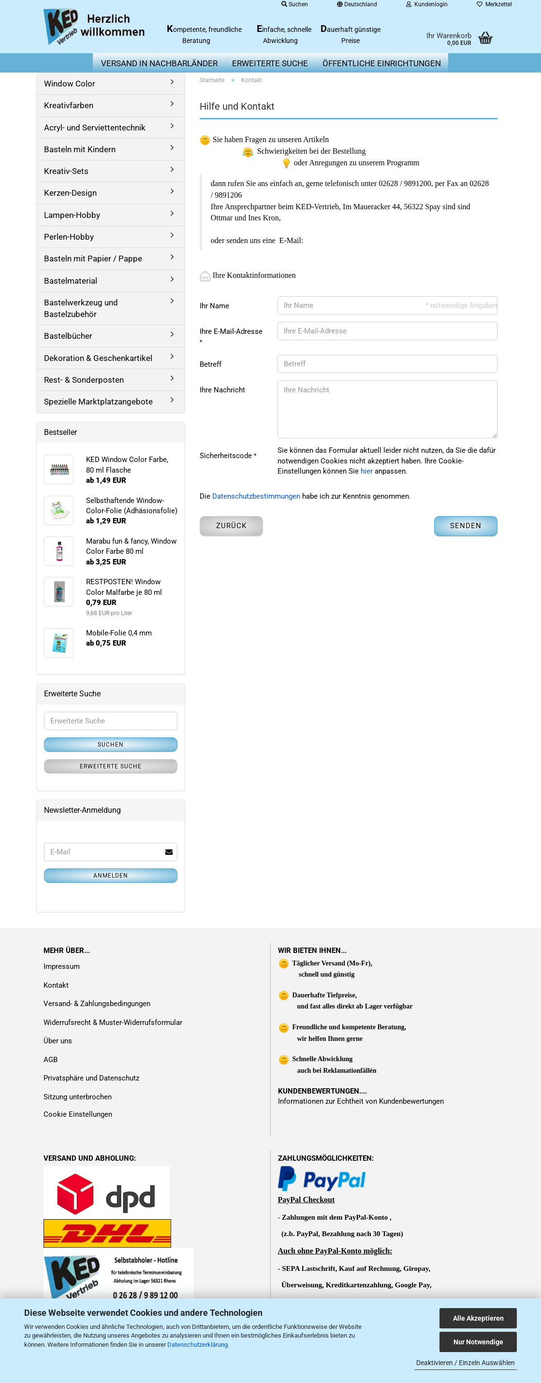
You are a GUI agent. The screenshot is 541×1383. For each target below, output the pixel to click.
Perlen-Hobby (69, 237)
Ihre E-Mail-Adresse (231, 331)
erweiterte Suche (270, 63)
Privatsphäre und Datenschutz (91, 1078)
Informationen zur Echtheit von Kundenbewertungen (361, 1101)
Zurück (231, 525)
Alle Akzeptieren (478, 1318)
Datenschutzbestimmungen (256, 496)
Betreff (210, 364)
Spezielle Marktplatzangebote (98, 401)
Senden (466, 525)
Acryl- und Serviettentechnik (95, 127)
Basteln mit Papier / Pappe (93, 258)
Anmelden (110, 875)
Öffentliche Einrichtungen (381, 63)
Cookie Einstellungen (78, 1114)
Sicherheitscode (227, 455)
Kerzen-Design (70, 193)
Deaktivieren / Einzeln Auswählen (465, 1363)
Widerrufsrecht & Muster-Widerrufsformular (113, 1022)
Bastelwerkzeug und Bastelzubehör (81, 308)
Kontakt (56, 985)
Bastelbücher (68, 336)
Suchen (111, 744)
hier (367, 471)
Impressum (62, 966)
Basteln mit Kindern (80, 149)
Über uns (58, 1041)
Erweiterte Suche (111, 766)
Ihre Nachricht (222, 390)
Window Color (69, 83)
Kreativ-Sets (66, 171)
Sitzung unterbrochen (78, 1097)
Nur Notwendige (478, 1342)
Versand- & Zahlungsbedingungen (97, 1003)
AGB (51, 1059)
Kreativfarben (68, 105)
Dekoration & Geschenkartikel (98, 358)
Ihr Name (214, 306)
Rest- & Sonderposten (84, 380)
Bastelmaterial (70, 281)
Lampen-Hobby (72, 215)
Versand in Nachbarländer (159, 63)
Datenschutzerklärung (197, 1344)
